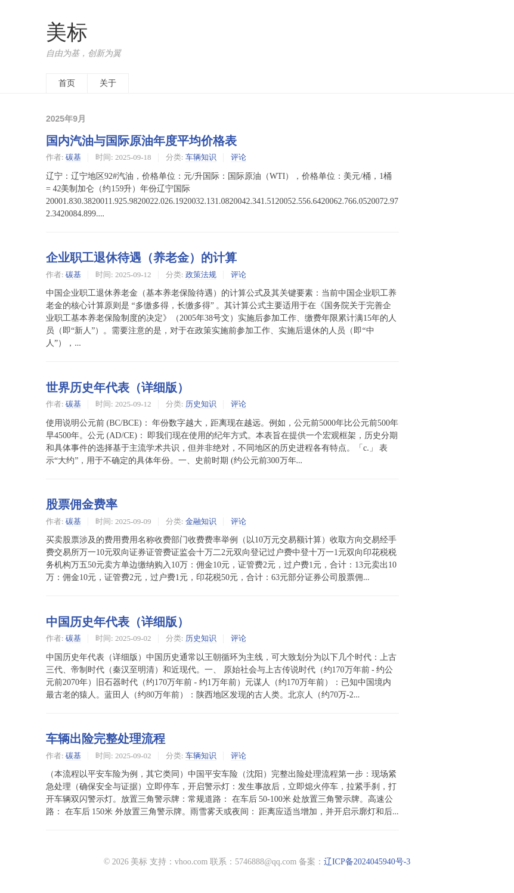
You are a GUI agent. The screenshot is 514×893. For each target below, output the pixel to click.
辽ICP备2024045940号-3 (367, 861)
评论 (238, 157)
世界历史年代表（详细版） (117, 387)
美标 (67, 32)
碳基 (73, 157)
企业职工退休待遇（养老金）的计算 (141, 257)
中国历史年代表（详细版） (117, 621)
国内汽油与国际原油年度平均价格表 (141, 140)
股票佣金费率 (81, 504)
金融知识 (200, 521)
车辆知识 (200, 157)
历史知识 (200, 403)
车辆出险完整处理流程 (105, 738)
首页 (66, 83)
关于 (108, 83)
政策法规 (200, 274)
